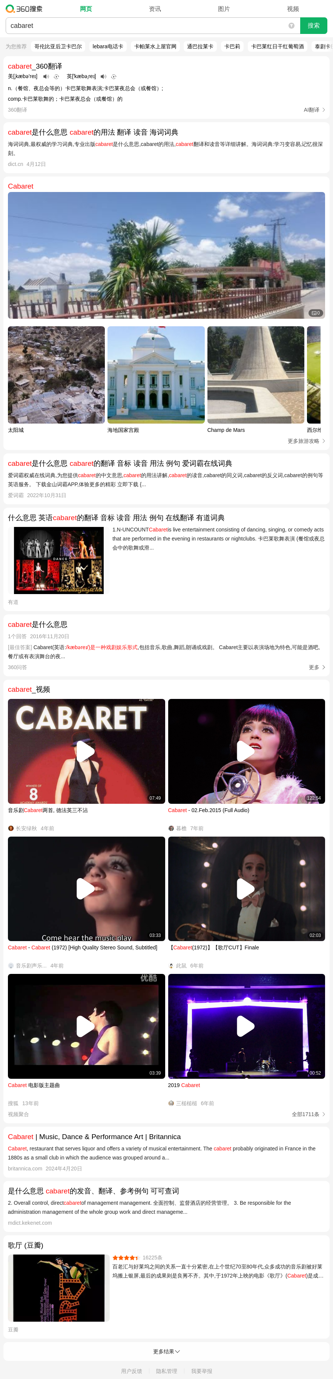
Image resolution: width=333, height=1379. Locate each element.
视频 (293, 9)
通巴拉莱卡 (200, 46)
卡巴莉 (232, 46)
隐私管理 (166, 1371)
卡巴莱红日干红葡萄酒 (277, 46)
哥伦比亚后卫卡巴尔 (58, 46)
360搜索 (26, 8)
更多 (314, 667)
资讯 (155, 9)
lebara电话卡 (108, 46)
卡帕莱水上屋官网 (155, 46)
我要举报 (201, 1371)
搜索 (314, 25)
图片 (224, 9)
